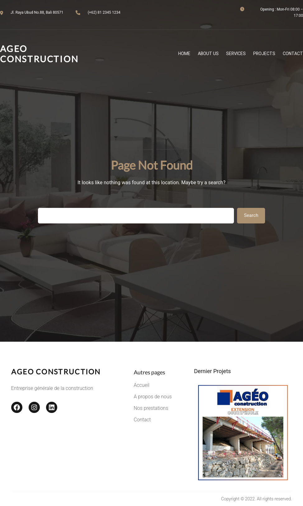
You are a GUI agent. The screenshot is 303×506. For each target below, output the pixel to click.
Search (251, 215)
